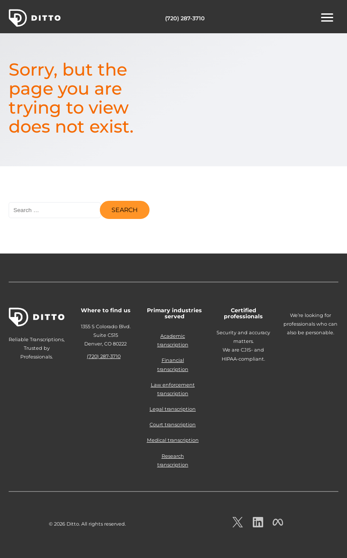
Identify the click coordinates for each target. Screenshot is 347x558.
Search (124, 210)
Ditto (34, 18)
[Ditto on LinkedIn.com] (258, 525)
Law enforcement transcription (173, 389)
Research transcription (172, 460)
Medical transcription (173, 440)
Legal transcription (173, 409)
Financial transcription (172, 364)
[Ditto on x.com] (237, 525)
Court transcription (173, 425)
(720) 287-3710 (185, 18)
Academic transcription (172, 340)
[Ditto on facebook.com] (278, 525)
